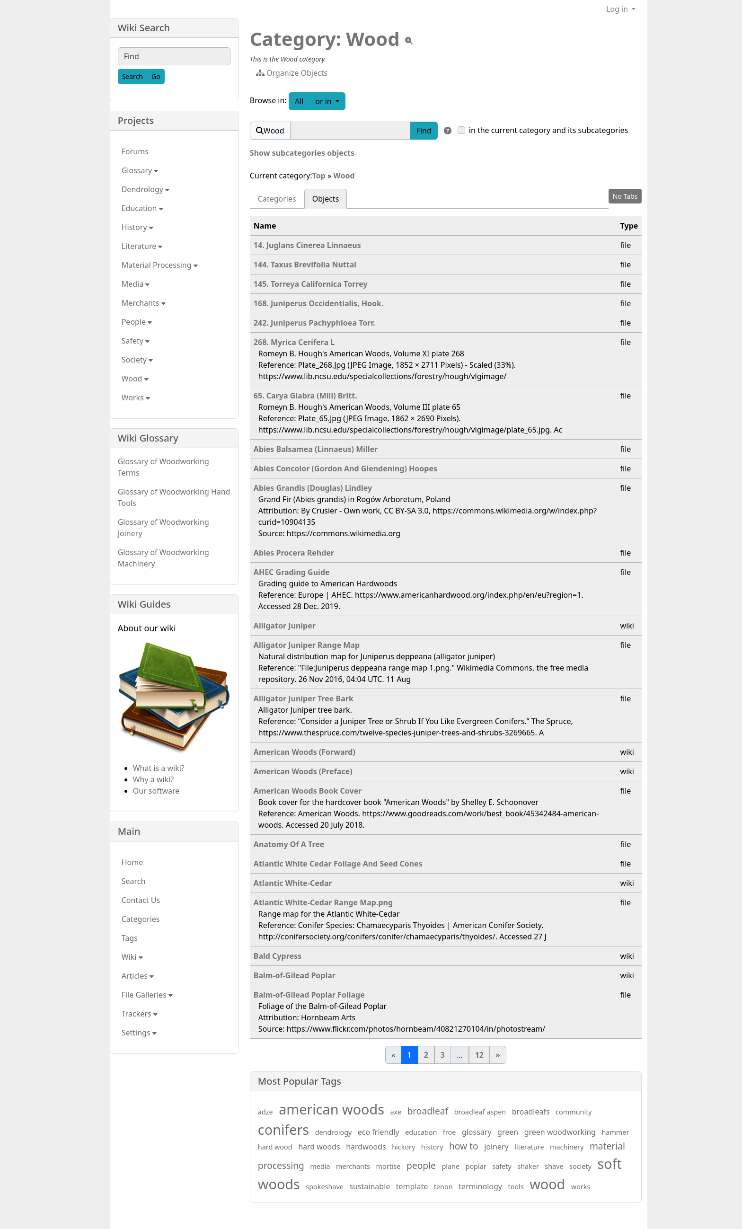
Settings (139, 1032)
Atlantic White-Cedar (293, 883)
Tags (130, 938)
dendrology (333, 1132)
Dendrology (145, 189)
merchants (353, 1166)
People (137, 322)
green (507, 1132)
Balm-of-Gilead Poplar (295, 975)
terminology (480, 1186)
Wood (343, 175)
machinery (566, 1146)
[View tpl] (409, 41)
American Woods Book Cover (308, 791)
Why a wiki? (153, 779)
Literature (142, 246)
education (421, 1132)
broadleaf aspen (480, 1111)
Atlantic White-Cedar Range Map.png (323, 902)
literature (529, 1146)
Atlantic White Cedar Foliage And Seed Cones (338, 863)
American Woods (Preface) (303, 771)
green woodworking (560, 1132)
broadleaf (428, 1111)
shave (554, 1166)
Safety (136, 341)
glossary (477, 1132)
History (137, 227)
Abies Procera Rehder (294, 553)
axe (396, 1111)
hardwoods (366, 1146)
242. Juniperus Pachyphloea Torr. (314, 323)
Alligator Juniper (285, 625)
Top (319, 175)
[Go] (156, 76)
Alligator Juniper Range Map (307, 645)
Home (132, 862)
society (580, 1166)
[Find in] (448, 131)
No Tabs (625, 196)
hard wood (275, 1146)
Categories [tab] (277, 199)
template (412, 1186)
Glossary (140, 170)
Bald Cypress (277, 956)
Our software (156, 791)
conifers (283, 1129)
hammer (615, 1132)
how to (463, 1146)
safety (502, 1166)
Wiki (132, 957)
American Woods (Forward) (304, 752)
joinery (496, 1146)
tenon (443, 1186)
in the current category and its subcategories (548, 130)
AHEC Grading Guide (292, 572)
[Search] (132, 76)
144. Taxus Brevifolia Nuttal (305, 264)
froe (449, 1132)
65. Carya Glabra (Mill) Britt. (305, 395)
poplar (476, 1166)
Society (137, 359)
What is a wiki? (159, 768)
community (574, 1111)
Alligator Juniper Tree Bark (303, 698)
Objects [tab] (325, 199)
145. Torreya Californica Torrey (311, 284)
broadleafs (531, 1111)
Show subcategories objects (302, 153)
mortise (388, 1166)
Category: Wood (325, 39)
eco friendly (378, 1132)
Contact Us (141, 900)
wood (547, 1184)
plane (450, 1166)
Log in (618, 9)
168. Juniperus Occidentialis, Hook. (319, 303)
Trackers (140, 1013)
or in (330, 100)
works (581, 1186)
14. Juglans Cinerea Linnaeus (307, 245)
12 (479, 1055)
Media (136, 284)
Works (136, 397)
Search (134, 881)
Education (142, 208)
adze (265, 1111)
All (299, 101)
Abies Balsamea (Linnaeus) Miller (316, 449)
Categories (141, 919)
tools (515, 1186)
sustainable (369, 1186)
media (320, 1166)
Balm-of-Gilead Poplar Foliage (309, 995)
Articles (138, 976)
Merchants (144, 303)
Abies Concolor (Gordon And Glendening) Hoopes (345, 468)
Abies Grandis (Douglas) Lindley (313, 488)
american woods (331, 1109)
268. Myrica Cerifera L (294, 342)
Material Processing (160, 265)
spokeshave (325, 1186)
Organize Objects (291, 73)
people (421, 1165)
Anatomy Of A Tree (289, 844)
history (432, 1146)
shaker (528, 1166)
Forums (135, 151)
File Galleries (147, 995)
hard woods (319, 1146)
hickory (403, 1146)
